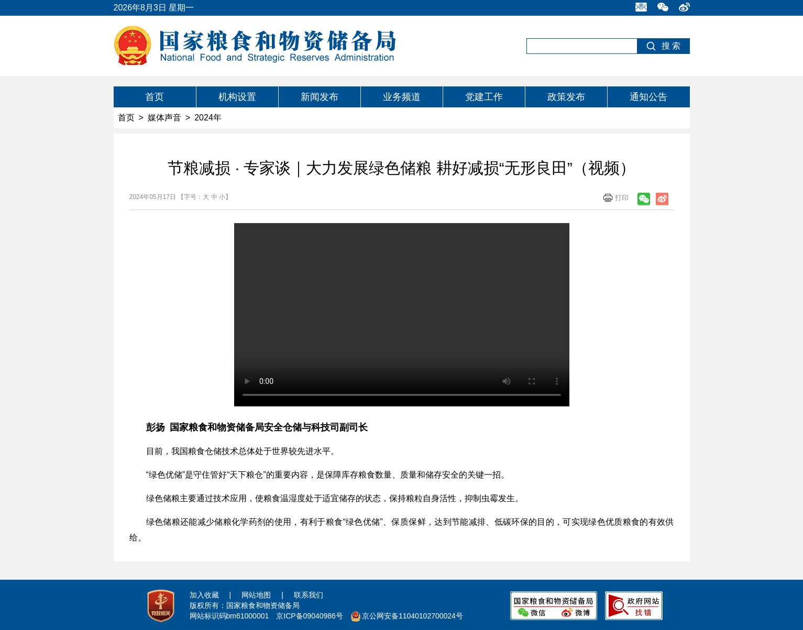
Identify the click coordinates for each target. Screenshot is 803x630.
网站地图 (256, 595)
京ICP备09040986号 (309, 616)
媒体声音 (164, 117)
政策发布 (566, 97)
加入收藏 (204, 595)
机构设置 (237, 97)
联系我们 (308, 595)
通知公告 (648, 97)
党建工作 (484, 97)
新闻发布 (319, 97)
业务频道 (402, 97)
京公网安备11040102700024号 (412, 616)
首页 (154, 97)
